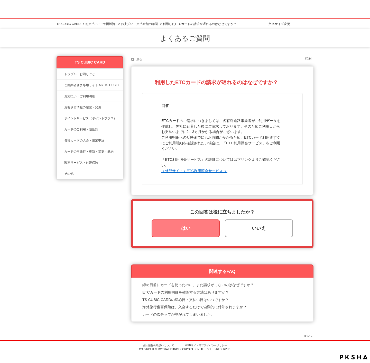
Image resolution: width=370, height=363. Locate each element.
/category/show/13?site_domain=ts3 (60, 96)
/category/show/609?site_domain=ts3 (60, 151)
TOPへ (308, 336)
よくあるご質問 (185, 38)
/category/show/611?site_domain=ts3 (60, 173)
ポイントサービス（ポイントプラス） (90, 118)
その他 (68, 173)
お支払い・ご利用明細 (100, 24)
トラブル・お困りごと (79, 74)
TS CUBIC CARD (68, 24)
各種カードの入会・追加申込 (84, 140)
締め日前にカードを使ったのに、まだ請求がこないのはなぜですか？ (198, 285)
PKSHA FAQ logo (353, 357)
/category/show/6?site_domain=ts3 (60, 140)
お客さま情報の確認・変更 (82, 107)
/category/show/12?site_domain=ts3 (60, 118)
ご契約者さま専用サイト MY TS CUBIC (91, 85)
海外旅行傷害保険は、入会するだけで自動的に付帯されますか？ (194, 307)
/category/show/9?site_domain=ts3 (60, 107)
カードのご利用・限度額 (81, 129)
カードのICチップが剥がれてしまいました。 (178, 314)
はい (185, 228)
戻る (139, 59)
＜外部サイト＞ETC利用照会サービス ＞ (194, 171)
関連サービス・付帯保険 (81, 162)
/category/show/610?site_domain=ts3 (60, 162)
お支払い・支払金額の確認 (139, 24)
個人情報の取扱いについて (158, 345)
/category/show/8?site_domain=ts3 (60, 129)
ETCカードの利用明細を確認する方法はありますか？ (185, 292)
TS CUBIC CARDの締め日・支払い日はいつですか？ (185, 300)
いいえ (259, 228)
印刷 (308, 58)
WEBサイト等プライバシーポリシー (206, 345)
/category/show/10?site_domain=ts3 (60, 85)
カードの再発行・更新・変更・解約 (89, 151)
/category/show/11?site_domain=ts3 (60, 74)
